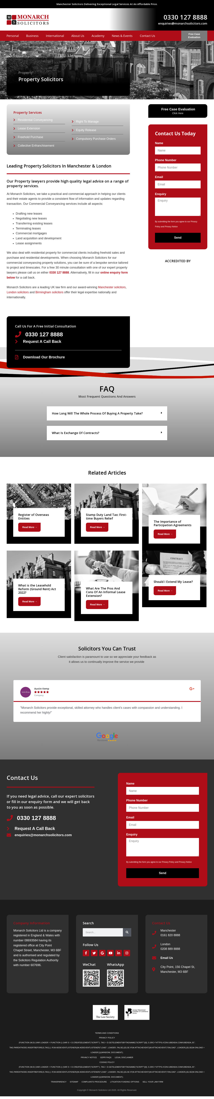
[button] (107, 414)
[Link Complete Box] (39, 515)
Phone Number (165, 160)
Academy (98, 36)
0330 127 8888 (185, 17)
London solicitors (18, 293)
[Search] (127, 933)
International (55, 36)
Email (159, 177)
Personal (13, 36)
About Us (77, 36)
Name (159, 143)
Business (32, 36)
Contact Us (147, 36)
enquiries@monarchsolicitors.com (182, 23)
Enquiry (160, 194)
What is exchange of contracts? (75, 434)
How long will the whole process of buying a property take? (97, 414)
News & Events (122, 36)
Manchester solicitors (112, 288)
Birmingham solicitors (50, 293)
